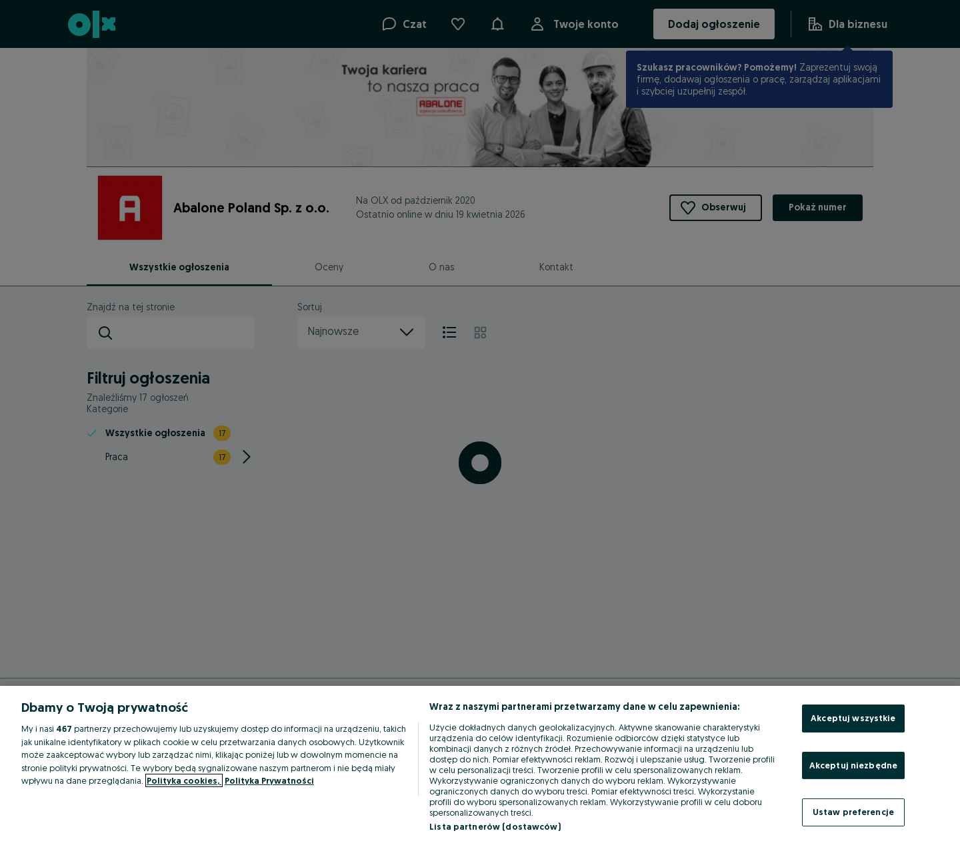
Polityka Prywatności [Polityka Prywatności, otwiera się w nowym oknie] (269, 780)
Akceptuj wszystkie (853, 717)
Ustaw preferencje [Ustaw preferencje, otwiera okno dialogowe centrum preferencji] (853, 811)
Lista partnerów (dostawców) (495, 826)
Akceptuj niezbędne (853, 765)
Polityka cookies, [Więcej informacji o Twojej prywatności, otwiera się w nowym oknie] (184, 780)
